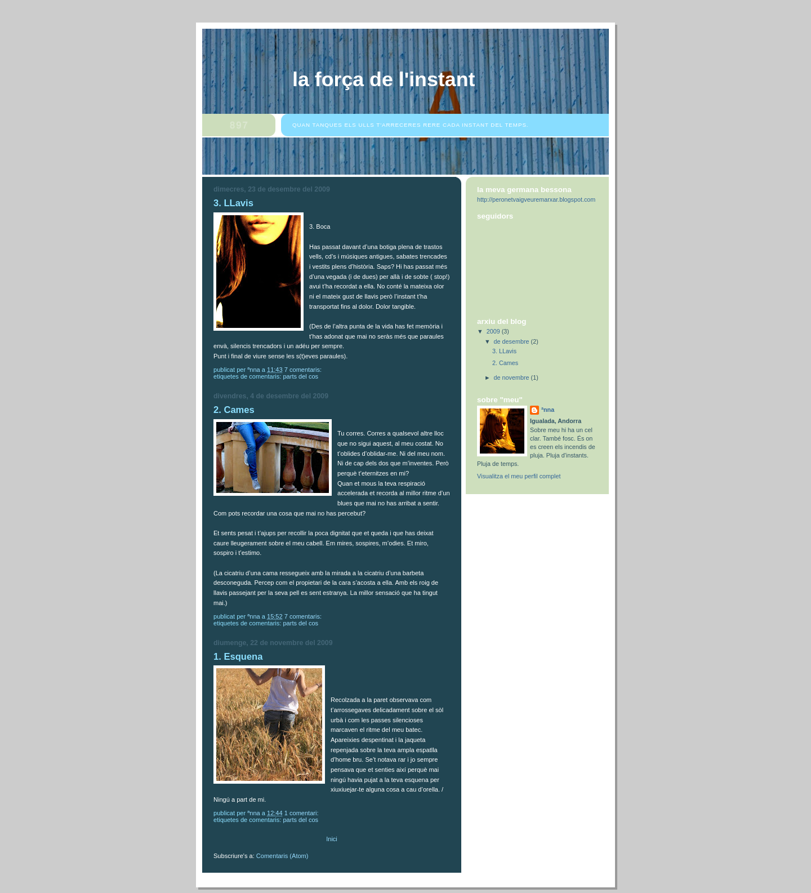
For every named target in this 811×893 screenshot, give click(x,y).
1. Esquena (237, 656)
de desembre (512, 341)
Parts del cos (300, 376)
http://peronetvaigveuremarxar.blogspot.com (536, 199)
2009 (494, 331)
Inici (331, 839)
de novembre (512, 377)
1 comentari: (302, 813)
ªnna (547, 409)
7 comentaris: (303, 369)
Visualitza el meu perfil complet (518, 476)
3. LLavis (233, 203)
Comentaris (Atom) (282, 855)
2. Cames (234, 410)
